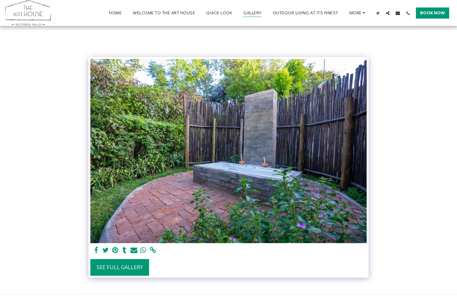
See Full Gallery (120, 267)
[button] (377, 13)
